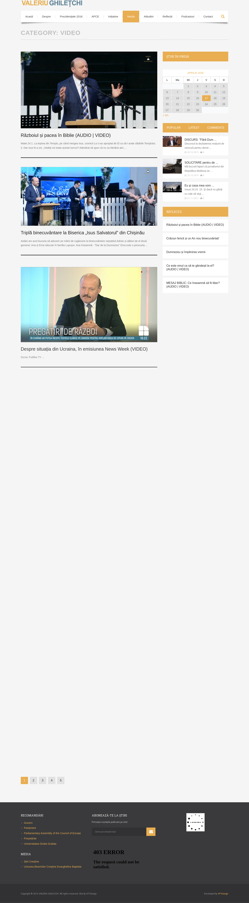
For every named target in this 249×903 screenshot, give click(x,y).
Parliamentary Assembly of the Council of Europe (52, 833)
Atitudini (148, 16)
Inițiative (113, 16)
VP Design (223, 893)
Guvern (28, 822)
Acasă (29, 16)
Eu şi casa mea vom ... (199, 185)
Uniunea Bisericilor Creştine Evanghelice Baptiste (53, 866)
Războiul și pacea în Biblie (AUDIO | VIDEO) (66, 135)
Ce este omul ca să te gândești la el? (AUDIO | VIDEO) (190, 267)
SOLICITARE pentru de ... (201, 162)
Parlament (30, 827)
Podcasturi (187, 16)
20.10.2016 (193, 175)
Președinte (30, 838)
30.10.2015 (193, 152)
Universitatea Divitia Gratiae (40, 843)
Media (131, 16)
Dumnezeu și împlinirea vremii (185, 252)
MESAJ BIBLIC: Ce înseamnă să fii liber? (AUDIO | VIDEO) (193, 284)
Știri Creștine (31, 861)
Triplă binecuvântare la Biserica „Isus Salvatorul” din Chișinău (83, 232)
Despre (46, 16)
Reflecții (167, 16)
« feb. (166, 115)
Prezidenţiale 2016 (71, 16)
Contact (208, 16)
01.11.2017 (193, 198)
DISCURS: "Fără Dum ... (200, 139)
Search (222, 16)
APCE (95, 16)
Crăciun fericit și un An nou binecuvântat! (192, 238)
